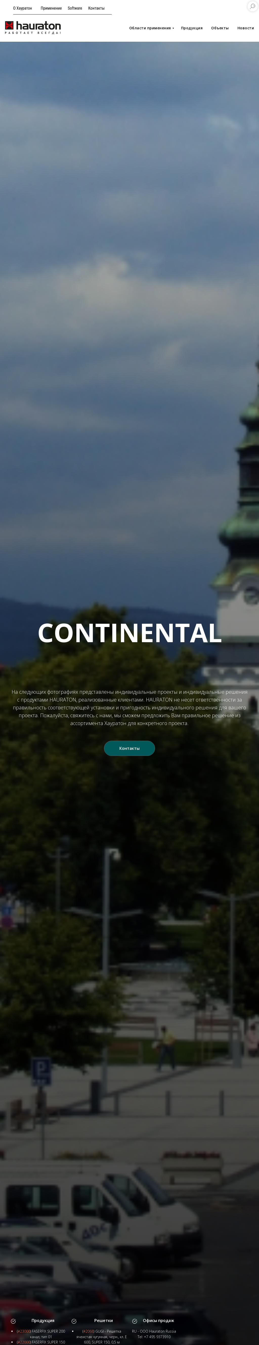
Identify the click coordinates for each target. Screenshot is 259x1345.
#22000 (24, 1342)
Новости (246, 28)
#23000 (24, 1331)
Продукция (192, 28)
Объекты (220, 28)
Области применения (150, 28)
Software (75, 8)
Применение (51, 8)
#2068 (88, 1331)
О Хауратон (22, 8)
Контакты (96, 8)
